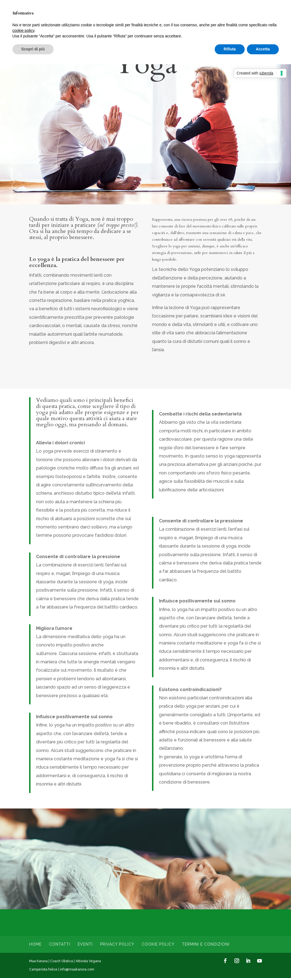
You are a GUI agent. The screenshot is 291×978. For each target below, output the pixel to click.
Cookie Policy (158, 944)
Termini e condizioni (205, 944)
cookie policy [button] (23, 30)
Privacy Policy (117, 944)
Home (35, 944)
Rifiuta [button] (230, 49)
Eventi (85, 944)
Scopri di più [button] (33, 49)
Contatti (59, 944)
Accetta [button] (263, 49)
